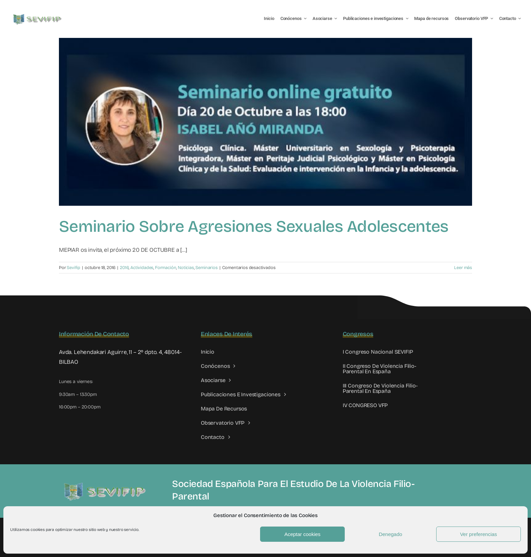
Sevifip (73, 267)
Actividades (141, 267)
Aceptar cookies (302, 534)
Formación (165, 267)
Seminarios (206, 267)
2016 (124, 267)
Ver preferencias (478, 534)
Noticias (186, 267)
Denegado (390, 534)
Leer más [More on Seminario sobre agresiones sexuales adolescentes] (463, 267)
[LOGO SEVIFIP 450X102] (38, 15)
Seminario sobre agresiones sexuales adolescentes (253, 226)
